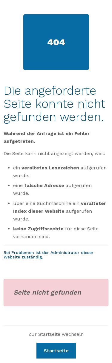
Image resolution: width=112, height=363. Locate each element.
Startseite (56, 350)
